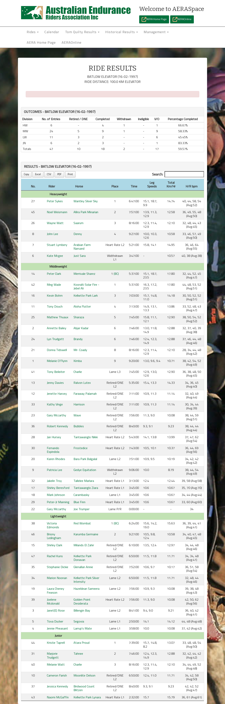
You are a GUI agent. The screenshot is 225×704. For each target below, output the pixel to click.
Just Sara (80, 255)
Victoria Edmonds (53, 525)
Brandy (78, 339)
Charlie (78, 371)
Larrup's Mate (83, 628)
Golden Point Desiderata (82, 601)
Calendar (51, 32)
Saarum (78, 223)
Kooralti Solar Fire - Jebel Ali (86, 286)
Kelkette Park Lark (86, 295)
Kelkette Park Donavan (82, 558)
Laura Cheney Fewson (55, 590)
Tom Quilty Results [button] (82, 32)
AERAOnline (182, 19)
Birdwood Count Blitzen (84, 688)
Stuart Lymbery (57, 244)
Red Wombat (82, 523)
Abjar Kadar (81, 328)
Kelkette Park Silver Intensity (86, 579)
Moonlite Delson (84, 675)
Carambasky (81, 494)
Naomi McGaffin (58, 697)
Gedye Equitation (85, 469)
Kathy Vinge (55, 404)
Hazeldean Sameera (86, 588)
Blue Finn (79, 502)
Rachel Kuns (55, 556)
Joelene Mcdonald (53, 601)
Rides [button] (33, 32)
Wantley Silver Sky (86, 201)
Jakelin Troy (54, 480)
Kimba (78, 360)
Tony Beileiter (56, 371)
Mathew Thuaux (57, 317)
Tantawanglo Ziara (86, 487)
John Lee (52, 233)
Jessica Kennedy (57, 686)
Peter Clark (54, 273)
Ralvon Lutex (82, 382)
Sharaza (79, 317)
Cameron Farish (57, 675)
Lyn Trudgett (55, 339)
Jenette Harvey (57, 393)
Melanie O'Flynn (57, 360)
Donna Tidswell (57, 350)
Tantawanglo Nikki (86, 437)
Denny (78, 233)
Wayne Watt (55, 223)
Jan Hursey (54, 437)
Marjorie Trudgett (53, 655)
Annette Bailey (56, 328)
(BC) (116, 273)
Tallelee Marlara (84, 480)
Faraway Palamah (85, 393)
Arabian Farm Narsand (82, 246)
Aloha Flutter (82, 306)
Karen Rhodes (56, 459)
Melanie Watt (56, 664)
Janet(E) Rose (56, 610)
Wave (77, 415)
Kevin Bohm (55, 295)
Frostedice (81, 448)
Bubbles (79, 426)
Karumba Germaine (86, 534)
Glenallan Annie (83, 567)
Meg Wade (54, 284)
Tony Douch (55, 306)
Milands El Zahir (84, 545)
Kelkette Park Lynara (87, 697)
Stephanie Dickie (57, 567)
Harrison (79, 404)
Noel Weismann (57, 212)
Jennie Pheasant (57, 628)
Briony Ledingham (54, 536)
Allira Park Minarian (86, 212)
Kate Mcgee (55, 255)
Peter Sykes (55, 201)
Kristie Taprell (56, 642)
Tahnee (78, 653)
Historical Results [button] (121, 32)
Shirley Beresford (58, 487)
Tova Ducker (55, 621)
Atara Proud (81, 642)
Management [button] (156, 32)
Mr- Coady (80, 350)
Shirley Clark (54, 545)
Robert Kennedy (57, 426)
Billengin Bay (82, 610)
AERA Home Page (154, 19)
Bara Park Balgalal (85, 459)
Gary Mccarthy (56, 415)
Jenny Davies (55, 382)
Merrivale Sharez (84, 273)
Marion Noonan (57, 577)
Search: (178, 174)
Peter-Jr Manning (58, 502)
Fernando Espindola (53, 450)
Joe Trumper (81, 509)
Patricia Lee (54, 469)
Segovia (79, 621)
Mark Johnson (56, 494)
